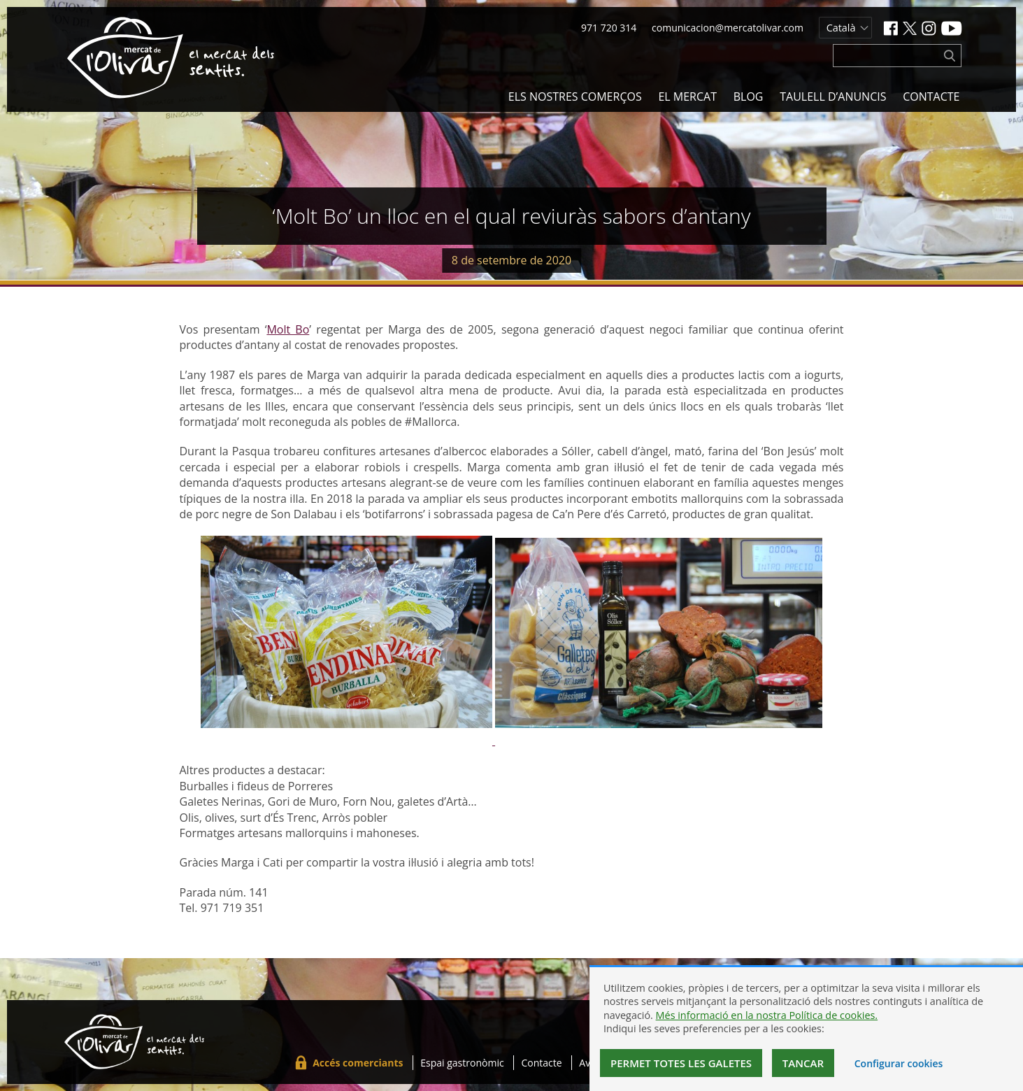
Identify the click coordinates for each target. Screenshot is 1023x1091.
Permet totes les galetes (681, 1063)
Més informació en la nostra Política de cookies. (767, 1015)
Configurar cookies (898, 1063)
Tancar (803, 1063)
